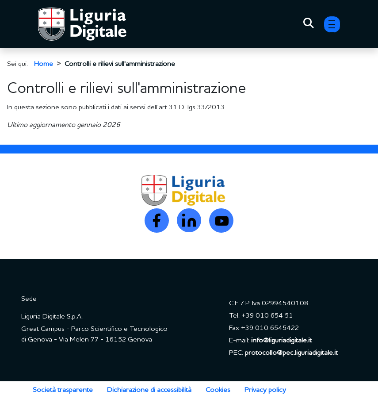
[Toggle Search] (309, 24)
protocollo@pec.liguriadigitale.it (291, 353)
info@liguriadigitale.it (281, 340)
